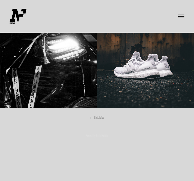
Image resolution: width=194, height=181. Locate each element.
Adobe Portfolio (102, 136)
